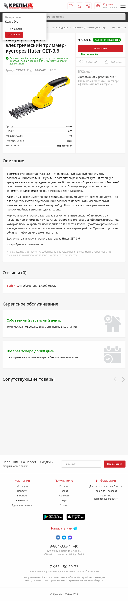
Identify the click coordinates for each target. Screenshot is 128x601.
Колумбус (84, 70)
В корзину (100, 48)
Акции (64, 500)
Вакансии (22, 495)
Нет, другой (15, 28)
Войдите (12, 285)
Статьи (64, 505)
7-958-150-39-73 (64, 566)
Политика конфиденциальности (106, 497)
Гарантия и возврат (105, 490)
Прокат (64, 490)
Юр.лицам (22, 486)
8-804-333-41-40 (64, 546)
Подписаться (114, 463)
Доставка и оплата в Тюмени (105, 486)
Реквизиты (22, 500)
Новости (22, 490)
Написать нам (61, 528)
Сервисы (64, 495)
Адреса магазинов (22, 505)
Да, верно (14, 34)
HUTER (52, 70)
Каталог (64, 486)
